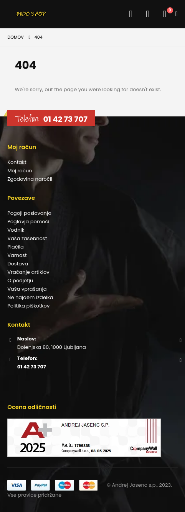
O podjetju (20, 280)
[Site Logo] (35, 14)
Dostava (17, 263)
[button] (13, 14)
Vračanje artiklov (28, 272)
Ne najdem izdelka (30, 297)
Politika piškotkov (28, 305)
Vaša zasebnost (27, 238)
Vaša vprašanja (26, 289)
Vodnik (15, 230)
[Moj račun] (129, 14)
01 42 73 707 (65, 119)
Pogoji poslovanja (29, 213)
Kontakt (16, 162)
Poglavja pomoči (28, 221)
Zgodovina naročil (29, 179)
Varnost (17, 255)
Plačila (15, 246)
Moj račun (19, 170)
